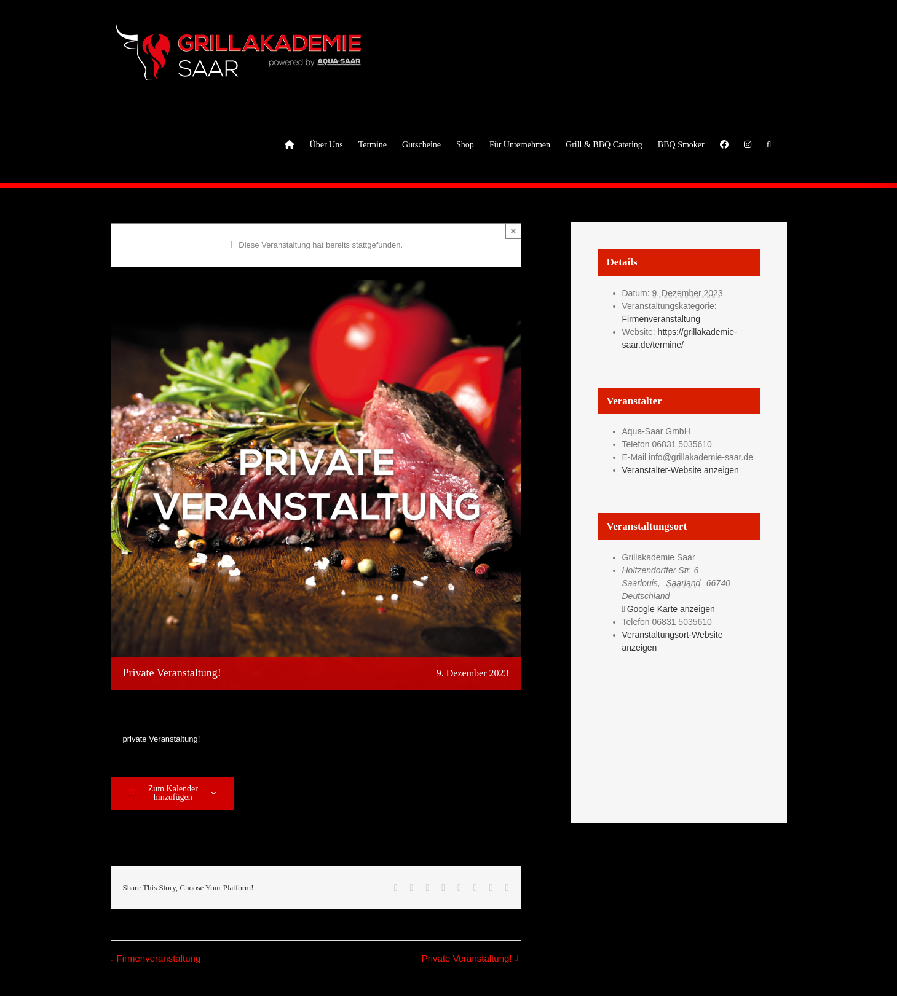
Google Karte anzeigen (671, 609)
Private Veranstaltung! (467, 958)
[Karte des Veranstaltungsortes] (679, 728)
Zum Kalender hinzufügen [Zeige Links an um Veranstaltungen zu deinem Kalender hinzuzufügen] (173, 793)
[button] (769, 143)
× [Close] (513, 230)
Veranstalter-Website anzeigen (680, 470)
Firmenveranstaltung (159, 958)
